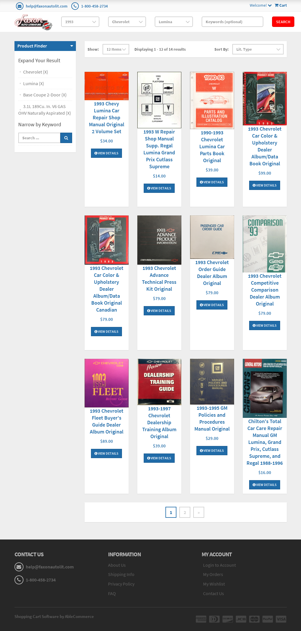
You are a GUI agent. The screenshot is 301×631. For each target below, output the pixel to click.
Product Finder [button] (32, 46)
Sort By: (221, 49)
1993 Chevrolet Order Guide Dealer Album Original (212, 272)
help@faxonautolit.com (47, 6)
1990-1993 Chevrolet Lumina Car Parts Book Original (212, 146)
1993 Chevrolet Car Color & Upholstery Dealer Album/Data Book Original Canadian (106, 289)
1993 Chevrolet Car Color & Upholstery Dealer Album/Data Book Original (265, 146)
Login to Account (219, 565)
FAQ (112, 593)
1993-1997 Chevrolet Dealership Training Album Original (159, 422)
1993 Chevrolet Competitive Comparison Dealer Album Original (265, 289)
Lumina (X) (33, 83)
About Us (117, 565)
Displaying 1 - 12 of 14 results (160, 49)
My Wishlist (214, 584)
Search (283, 21)
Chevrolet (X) (35, 72)
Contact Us (213, 593)
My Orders (213, 574)
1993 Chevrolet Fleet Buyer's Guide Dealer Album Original (106, 421)
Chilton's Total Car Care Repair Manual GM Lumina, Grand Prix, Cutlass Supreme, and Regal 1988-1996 (265, 442)
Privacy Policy (121, 584)
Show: (93, 49)
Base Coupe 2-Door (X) (45, 95)
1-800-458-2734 (94, 6)
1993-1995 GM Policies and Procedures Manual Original (212, 418)
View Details (106, 153)
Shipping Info (121, 574)
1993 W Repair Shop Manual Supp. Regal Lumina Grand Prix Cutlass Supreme (159, 149)
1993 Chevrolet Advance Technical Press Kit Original (159, 278)
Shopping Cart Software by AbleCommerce (54, 616)
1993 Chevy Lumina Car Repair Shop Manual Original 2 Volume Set (106, 117)
